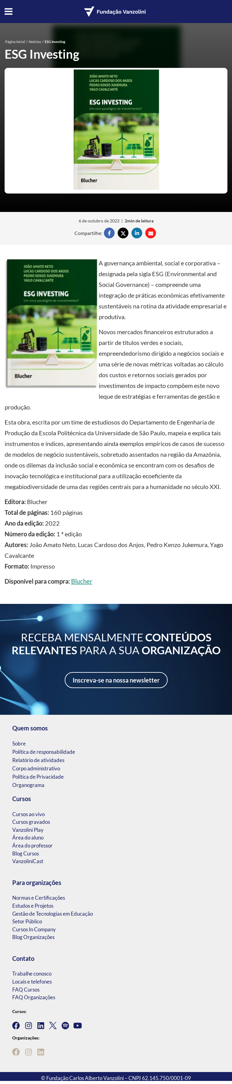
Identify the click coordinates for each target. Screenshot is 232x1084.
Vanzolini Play (28, 830)
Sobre (19, 743)
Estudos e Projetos (32, 905)
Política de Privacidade (38, 776)
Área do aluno (28, 837)
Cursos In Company (34, 929)
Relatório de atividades (38, 760)
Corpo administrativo (36, 768)
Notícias (35, 42)
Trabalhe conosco (31, 973)
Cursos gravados (31, 822)
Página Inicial (15, 42)
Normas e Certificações (38, 897)
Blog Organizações (33, 937)
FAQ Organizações (33, 997)
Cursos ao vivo (28, 814)
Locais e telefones (32, 981)
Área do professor (32, 845)
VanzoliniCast (27, 861)
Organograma (28, 785)
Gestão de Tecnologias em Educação (52, 913)
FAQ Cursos (26, 989)
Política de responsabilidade (43, 752)
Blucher (81, 581)
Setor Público (27, 921)
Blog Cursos (25, 853)
